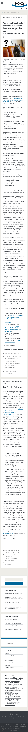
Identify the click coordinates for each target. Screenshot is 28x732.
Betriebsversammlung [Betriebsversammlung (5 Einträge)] (16, 685)
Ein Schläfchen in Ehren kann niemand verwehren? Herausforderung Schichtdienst (14, 598)
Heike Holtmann (7, 19)
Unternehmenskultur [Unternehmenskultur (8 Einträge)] (9, 703)
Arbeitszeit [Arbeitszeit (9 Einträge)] (18, 679)
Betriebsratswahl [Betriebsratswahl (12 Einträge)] (17, 684)
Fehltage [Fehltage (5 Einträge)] (14, 690)
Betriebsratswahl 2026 (9, 655)
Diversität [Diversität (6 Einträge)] (16, 688)
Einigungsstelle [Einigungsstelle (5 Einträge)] (20, 688)
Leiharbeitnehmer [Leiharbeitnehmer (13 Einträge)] (10, 698)
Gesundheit (7, 658)
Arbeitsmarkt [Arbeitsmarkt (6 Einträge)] (7, 679)
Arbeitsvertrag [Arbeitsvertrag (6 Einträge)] (12, 679)
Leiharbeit (20, 369)
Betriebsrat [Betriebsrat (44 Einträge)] (14, 682)
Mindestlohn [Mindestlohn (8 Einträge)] (18, 698)
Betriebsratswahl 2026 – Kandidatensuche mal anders (13, 594)
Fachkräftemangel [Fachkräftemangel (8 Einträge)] (9, 690)
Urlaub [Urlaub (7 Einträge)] (15, 703)
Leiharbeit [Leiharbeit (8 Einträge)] (17, 696)
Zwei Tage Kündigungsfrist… (15, 623)
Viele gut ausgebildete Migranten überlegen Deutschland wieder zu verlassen (13, 608)
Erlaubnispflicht (10, 367)
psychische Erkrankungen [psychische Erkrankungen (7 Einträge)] (10, 700)
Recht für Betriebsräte (12, 552)
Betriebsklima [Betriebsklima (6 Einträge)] (7, 682)
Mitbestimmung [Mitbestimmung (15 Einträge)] (9, 699)
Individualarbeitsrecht (13, 353)
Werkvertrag (9, 560)
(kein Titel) (7, 604)
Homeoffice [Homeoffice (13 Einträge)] (8, 695)
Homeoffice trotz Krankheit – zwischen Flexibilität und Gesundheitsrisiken (13, 602)
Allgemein (7, 653)
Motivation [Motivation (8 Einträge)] (16, 699)
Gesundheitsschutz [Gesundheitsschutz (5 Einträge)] (8, 693)
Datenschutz (19, 728)
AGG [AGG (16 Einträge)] (13, 678)
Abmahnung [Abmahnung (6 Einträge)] (7, 678)
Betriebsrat (14, 714)
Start (2, 12)
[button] (2, 729)
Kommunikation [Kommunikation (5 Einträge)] (16, 694)
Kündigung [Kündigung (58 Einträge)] (10, 696)
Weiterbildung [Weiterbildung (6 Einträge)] (7, 705)
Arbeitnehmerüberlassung (14, 356)
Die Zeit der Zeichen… (12, 387)
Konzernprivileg (10, 369)
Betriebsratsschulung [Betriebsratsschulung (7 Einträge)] (9, 684)
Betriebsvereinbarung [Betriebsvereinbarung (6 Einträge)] (9, 685)
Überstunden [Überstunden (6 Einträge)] (12, 705)
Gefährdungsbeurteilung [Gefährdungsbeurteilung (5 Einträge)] (16, 691)
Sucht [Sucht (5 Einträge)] (19, 702)
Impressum (14, 730)
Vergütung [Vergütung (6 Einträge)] (19, 703)
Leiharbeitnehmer (11, 558)
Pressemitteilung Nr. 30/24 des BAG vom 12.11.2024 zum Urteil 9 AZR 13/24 (13, 100)
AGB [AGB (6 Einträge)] (11, 678)
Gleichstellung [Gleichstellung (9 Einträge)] (14, 693)
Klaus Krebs (7, 629)
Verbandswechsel (15, 633)
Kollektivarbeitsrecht (9, 662)
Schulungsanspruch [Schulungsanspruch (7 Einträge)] (14, 702)
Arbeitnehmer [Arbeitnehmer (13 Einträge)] (19, 678)
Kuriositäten (7, 665)
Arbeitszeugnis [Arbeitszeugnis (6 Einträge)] (7, 681)
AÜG (6, 358)
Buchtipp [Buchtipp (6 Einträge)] (6, 687)
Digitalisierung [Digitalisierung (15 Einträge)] (12, 687)
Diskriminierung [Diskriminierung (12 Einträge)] (9, 688)
